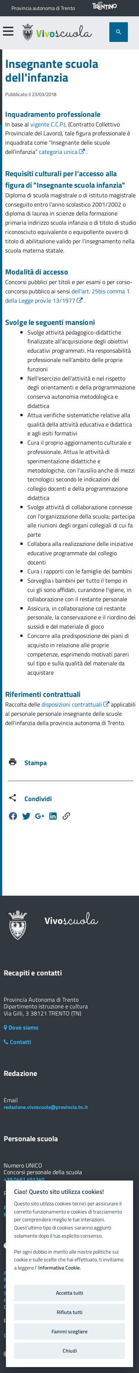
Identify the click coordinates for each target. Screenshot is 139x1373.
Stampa (35, 763)
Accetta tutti (69, 1293)
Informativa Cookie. (59, 1268)
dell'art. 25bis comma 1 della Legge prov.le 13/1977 (67, 296)
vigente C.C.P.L (49, 124)
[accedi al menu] (8, 31)
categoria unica (62, 151)
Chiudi (70, 1350)
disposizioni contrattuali (76, 704)
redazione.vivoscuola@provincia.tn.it (46, 1107)
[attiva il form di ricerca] (118, 32)
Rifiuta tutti (69, 1312)
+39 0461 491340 (24, 1179)
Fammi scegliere (69, 1331)
